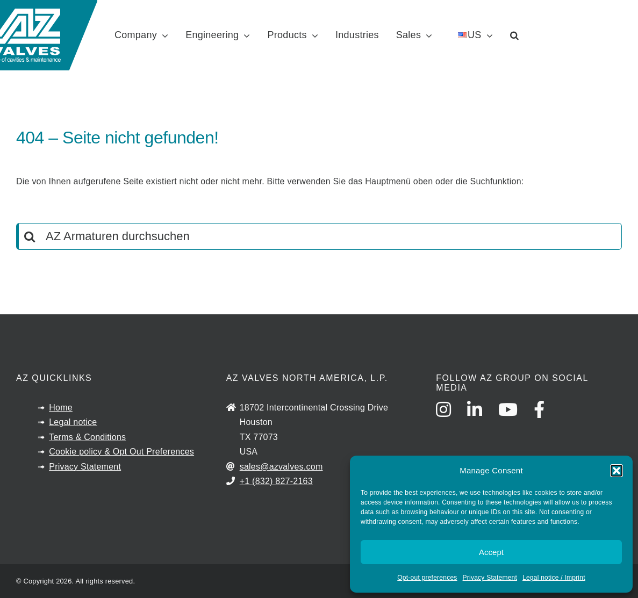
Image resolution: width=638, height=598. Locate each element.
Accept (491, 552)
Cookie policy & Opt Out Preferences (121, 451)
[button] (616, 470)
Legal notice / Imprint (553, 577)
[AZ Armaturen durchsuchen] (319, 236)
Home (61, 407)
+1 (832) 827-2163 (276, 481)
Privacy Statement (490, 577)
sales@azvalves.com (281, 466)
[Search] (29, 236)
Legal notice (73, 422)
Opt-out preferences (427, 577)
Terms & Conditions (87, 437)
